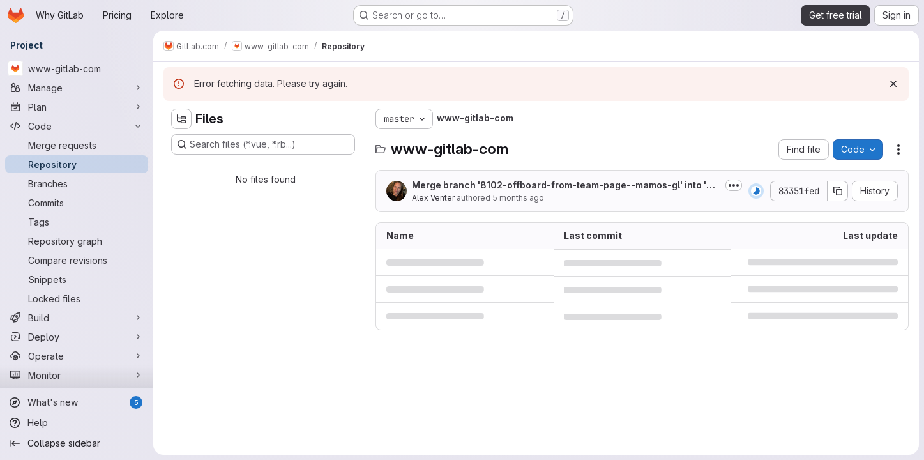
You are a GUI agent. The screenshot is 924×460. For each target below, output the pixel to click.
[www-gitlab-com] (76, 68)
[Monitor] (76, 375)
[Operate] (76, 356)
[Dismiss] (893, 83)
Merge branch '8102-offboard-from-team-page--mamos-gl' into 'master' (566, 186)
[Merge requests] (76, 145)
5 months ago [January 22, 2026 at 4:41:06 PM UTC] (518, 198)
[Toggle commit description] (733, 185)
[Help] (76, 423)
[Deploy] (76, 337)
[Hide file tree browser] (181, 119)
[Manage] (76, 87)
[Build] (76, 317)
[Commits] (76, 202)
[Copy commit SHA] (838, 191)
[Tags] (76, 222)
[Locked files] (76, 298)
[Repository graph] (76, 241)
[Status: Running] (756, 191)
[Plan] (76, 107)
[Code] (76, 126)
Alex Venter (433, 198)
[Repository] (76, 164)
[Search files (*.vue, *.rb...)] (263, 144)
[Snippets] (76, 279)
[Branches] (76, 183)
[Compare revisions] (76, 260)
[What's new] (76, 402)
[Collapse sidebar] (76, 443)
